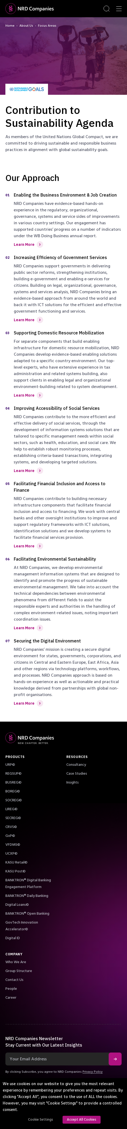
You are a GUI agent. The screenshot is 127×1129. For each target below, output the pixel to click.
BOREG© (12, 791)
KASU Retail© (16, 862)
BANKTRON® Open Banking (27, 913)
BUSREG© (13, 782)
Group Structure (18, 971)
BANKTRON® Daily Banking (26, 896)
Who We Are (15, 962)
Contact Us (14, 980)
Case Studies (76, 773)
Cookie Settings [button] (40, 1119)
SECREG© (13, 818)
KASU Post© (15, 871)
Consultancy (76, 764)
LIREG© (11, 809)
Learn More (28, 244)
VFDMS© (12, 844)
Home (10, 26)
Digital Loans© (17, 904)
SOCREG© (13, 800)
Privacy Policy (93, 1071)
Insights (72, 782)
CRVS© (11, 827)
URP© (10, 764)
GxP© (10, 835)
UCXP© (11, 853)
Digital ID (12, 938)
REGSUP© (13, 773)
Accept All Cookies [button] (81, 1119)
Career (10, 997)
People (11, 988)
